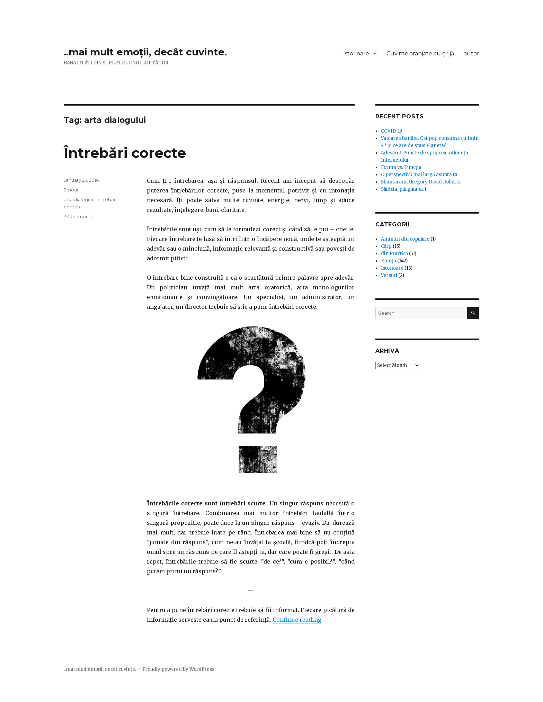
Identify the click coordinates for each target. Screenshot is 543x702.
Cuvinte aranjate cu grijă (420, 53)
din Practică (394, 253)
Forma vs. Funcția (401, 167)
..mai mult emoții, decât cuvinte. (145, 52)
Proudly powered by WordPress (178, 669)
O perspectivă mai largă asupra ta (419, 175)
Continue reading (297, 619)
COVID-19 (391, 131)
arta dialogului (80, 199)
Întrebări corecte (125, 152)
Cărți (386, 246)
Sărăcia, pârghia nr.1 (403, 189)
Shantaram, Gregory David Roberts (421, 182)
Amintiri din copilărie (405, 239)
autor (471, 53)
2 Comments (78, 216)
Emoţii (71, 189)
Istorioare (356, 53)
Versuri (389, 275)
